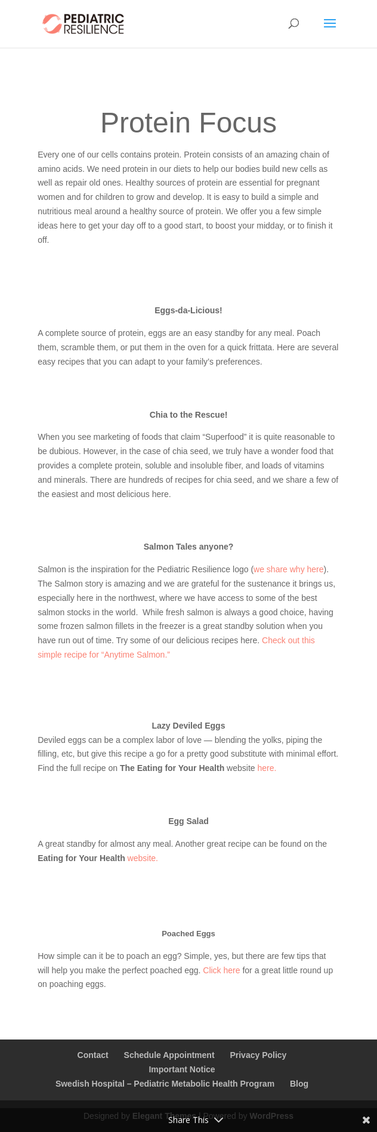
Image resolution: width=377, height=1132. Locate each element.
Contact (93, 1055)
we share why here (289, 569)
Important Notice (182, 1069)
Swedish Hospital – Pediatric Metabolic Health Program (164, 1083)
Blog (299, 1083)
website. (143, 858)
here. (266, 768)
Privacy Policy (258, 1055)
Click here (221, 970)
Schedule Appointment (169, 1055)
